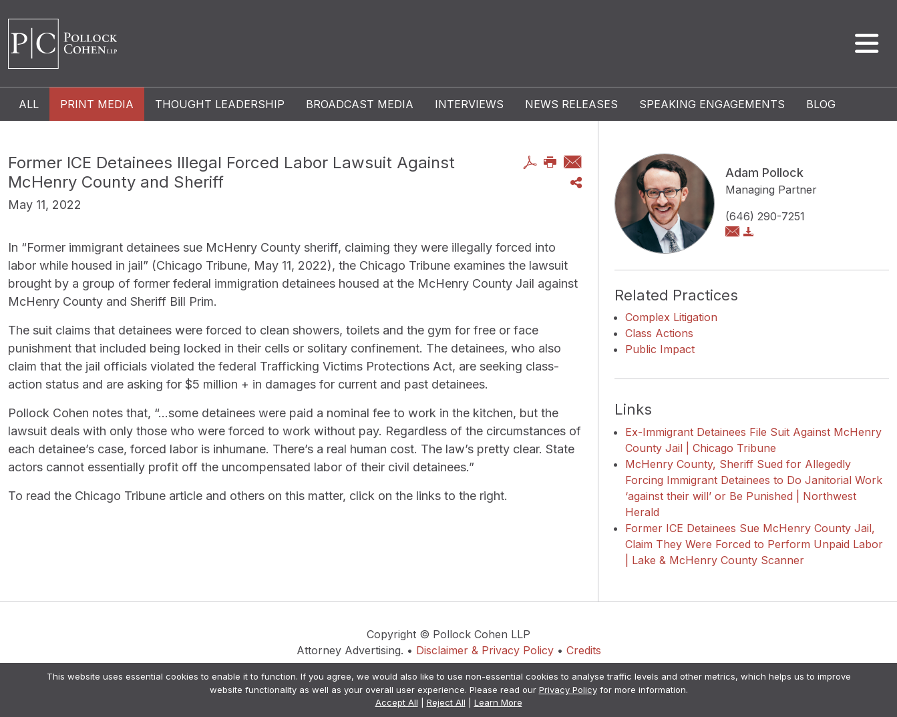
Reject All (446, 702)
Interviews (469, 104)
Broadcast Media (359, 104)
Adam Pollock (764, 173)
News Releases (571, 104)
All (29, 104)
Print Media (97, 104)
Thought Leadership (220, 104)
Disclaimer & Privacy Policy (485, 650)
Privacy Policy (568, 689)
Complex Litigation (671, 317)
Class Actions (659, 333)
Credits (583, 650)
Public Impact (660, 349)
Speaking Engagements (712, 104)
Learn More (498, 702)
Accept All (396, 702)
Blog (821, 104)
